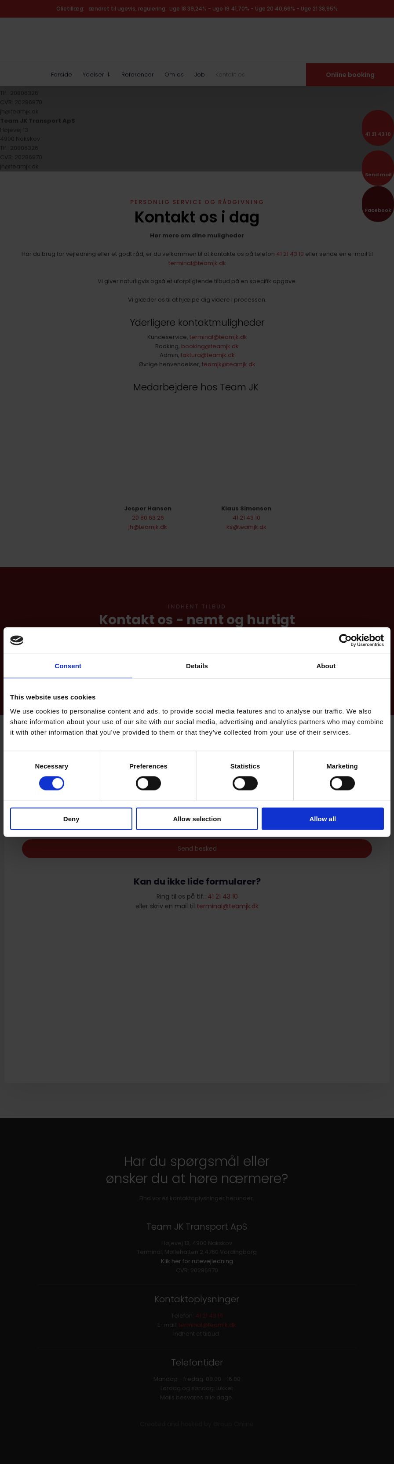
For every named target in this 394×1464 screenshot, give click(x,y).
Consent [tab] (68, 666)
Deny (71, 818)
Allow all (322, 818)
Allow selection (197, 818)
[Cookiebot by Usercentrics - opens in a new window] (345, 640)
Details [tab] (197, 666)
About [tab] (326, 666)
